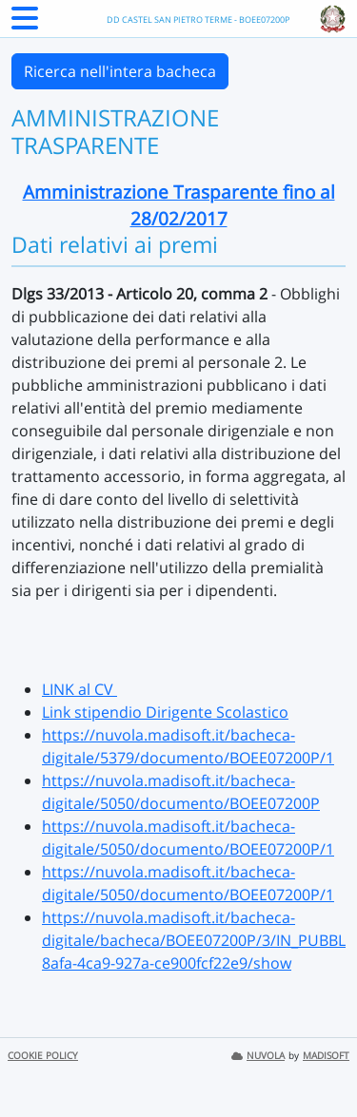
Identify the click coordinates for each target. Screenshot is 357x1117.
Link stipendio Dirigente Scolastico (165, 712)
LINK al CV (79, 689)
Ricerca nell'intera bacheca (120, 71)
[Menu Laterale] (24, 23)
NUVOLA (258, 1056)
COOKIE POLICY (43, 1056)
